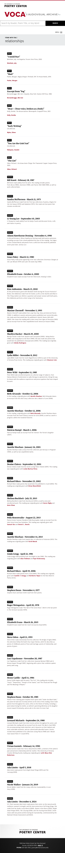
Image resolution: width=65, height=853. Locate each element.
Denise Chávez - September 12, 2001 (24, 464)
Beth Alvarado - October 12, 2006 (22, 394)
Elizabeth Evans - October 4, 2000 (23, 274)
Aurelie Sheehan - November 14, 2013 (25, 537)
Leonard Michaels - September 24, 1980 (26, 720)
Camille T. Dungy (20, 576)
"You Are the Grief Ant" (18, 143)
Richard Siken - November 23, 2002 (24, 481)
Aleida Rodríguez (20, 343)
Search (55, 23)
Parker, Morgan (12, 80)
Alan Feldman (25, 559)
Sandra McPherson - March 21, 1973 (24, 199)
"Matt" (10, 74)
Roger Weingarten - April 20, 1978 (23, 605)
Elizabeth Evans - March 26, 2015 (22, 622)
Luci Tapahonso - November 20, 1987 (24, 659)
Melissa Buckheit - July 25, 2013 (22, 498)
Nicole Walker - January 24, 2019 (22, 785)
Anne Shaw (11, 505)
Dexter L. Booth (24, 524)
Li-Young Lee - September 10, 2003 (23, 219)
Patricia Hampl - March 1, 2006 (22, 430)
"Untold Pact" (13, 57)
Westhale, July (12, 63)
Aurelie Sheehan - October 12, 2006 (24, 411)
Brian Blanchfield (35, 486)
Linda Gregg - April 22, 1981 (20, 554)
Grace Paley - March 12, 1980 (20, 257)
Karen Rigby (47, 503)
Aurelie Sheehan (36, 396)
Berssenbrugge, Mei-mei (15, 98)
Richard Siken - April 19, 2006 (21, 571)
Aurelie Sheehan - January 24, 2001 (24, 447)
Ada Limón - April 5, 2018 (19, 767)
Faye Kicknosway (39, 559)
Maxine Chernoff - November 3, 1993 (24, 310)
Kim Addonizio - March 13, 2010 (22, 289)
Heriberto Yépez (34, 576)
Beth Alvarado (36, 413)
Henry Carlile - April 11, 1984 (20, 678)
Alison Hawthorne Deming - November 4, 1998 (29, 236)
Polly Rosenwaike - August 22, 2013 (24, 518)
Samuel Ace (11, 524)
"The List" (11, 161)
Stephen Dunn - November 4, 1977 (23, 590)
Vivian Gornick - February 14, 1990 (23, 746)
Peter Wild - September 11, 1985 (22, 372)
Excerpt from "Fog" (16, 91)
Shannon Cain (52, 360)
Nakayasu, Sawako (13, 150)
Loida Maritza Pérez (30, 469)
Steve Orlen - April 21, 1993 (19, 637)
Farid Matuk (33, 541)
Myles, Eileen (11, 132)
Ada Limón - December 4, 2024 (21, 802)
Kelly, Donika (11, 115)
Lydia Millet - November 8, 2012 (22, 355)
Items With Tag (11, 38)
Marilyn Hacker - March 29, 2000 (23, 334)
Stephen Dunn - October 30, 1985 (22, 697)
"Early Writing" (14, 126)
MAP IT (40, 845)
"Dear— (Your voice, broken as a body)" (25, 109)
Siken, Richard (12, 169)
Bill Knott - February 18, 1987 (20, 180)
